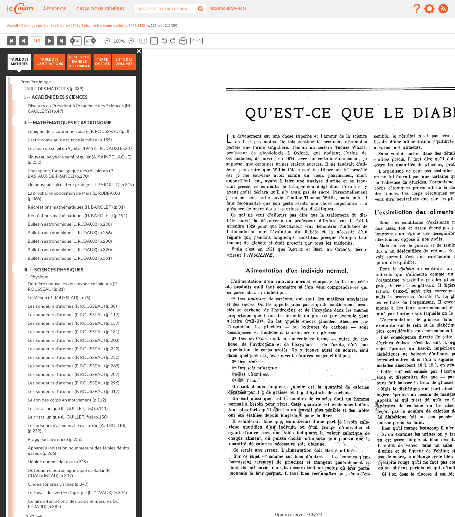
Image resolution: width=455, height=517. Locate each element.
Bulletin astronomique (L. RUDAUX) (70, 224)
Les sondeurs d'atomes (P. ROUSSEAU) (72, 306)
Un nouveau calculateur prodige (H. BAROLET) (81, 184)
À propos (55, 8)
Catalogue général (100, 8)
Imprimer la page (183, 40)
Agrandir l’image (131, 40)
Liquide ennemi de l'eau (58, 461)
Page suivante (49, 40)
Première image (35, 81)
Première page (11, 40)
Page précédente (23, 40)
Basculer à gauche (193, 40)
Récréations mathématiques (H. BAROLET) (76, 207)
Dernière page (61, 40)
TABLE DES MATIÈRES (53, 88)
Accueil (12, 25)
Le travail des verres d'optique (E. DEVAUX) (77, 492)
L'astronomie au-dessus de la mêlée (70, 139)
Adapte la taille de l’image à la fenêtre (154, 40)
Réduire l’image (107, 40)
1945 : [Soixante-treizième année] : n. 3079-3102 (108, 25)
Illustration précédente (76, 40)
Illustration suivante (90, 40)
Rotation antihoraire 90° (164, 40)
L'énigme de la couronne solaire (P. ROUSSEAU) (78, 131)
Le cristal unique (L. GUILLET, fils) (68, 408)
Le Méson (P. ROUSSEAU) (59, 297)
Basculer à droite (200, 40)
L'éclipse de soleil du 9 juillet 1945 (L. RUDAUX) (81, 148)
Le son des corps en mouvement (67, 399)
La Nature (60, 25)
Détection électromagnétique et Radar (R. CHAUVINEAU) (69, 472)
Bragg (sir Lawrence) (55, 439)
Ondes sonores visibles (58, 484)
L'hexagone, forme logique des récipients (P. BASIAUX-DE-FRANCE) (70, 173)
